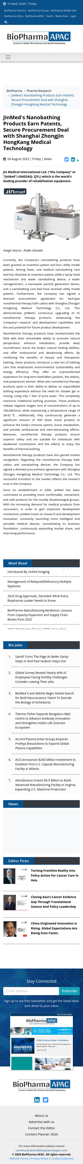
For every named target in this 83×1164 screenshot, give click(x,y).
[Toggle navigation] (8, 57)
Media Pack (61, 16)
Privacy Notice (40, 1158)
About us (41, 1115)
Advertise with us (41, 1122)
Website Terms (18, 1158)
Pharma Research (39, 91)
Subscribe (69, 991)
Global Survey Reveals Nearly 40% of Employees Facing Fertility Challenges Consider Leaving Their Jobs (41, 677)
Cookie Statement (62, 1158)
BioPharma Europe (38, 10)
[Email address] (31, 991)
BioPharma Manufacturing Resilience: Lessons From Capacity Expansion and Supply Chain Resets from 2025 (40, 615)
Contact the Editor (41, 1128)
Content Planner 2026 (41, 1134)
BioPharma (14, 91)
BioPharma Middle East (64, 10)
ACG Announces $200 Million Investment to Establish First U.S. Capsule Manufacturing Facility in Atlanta (45, 764)
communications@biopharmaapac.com (42, 1150)
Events (50, 16)
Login (73, 16)
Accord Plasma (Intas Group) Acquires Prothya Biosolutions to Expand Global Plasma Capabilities (42, 743)
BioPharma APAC (34, 16)
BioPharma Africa (13, 16)
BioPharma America (15, 10)
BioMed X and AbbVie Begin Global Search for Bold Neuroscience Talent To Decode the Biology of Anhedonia (44, 697)
